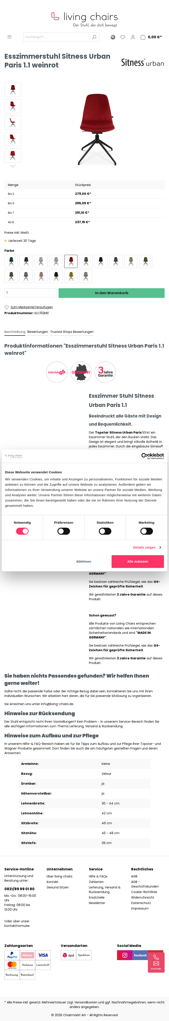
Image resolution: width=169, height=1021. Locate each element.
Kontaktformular (17, 926)
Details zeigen (144, 547)
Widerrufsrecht (142, 897)
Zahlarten (96, 882)
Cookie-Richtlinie (144, 892)
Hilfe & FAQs (98, 876)
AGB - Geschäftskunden (145, 884)
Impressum (140, 908)
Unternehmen (60, 869)
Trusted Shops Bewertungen (72, 332)
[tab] (14, 332)
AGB (134, 876)
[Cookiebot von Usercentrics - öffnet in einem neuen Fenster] (144, 456)
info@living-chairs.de (57, 704)
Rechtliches (142, 869)
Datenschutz (141, 903)
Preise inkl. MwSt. (16, 232)
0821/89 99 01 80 (19, 889)
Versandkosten (85, 1002)
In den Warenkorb (111, 292)
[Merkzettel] (123, 37)
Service (96, 869)
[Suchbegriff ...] (56, 37)
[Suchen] (94, 37)
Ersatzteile (97, 897)
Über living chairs (59, 876)
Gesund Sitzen (58, 887)
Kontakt (53, 882)
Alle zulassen (137, 561)
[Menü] (9, 37)
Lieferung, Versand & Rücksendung (105, 889)
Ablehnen (83, 561)
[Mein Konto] (133, 37)
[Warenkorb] (151, 37)
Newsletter (97, 903)
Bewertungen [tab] (38, 332)
